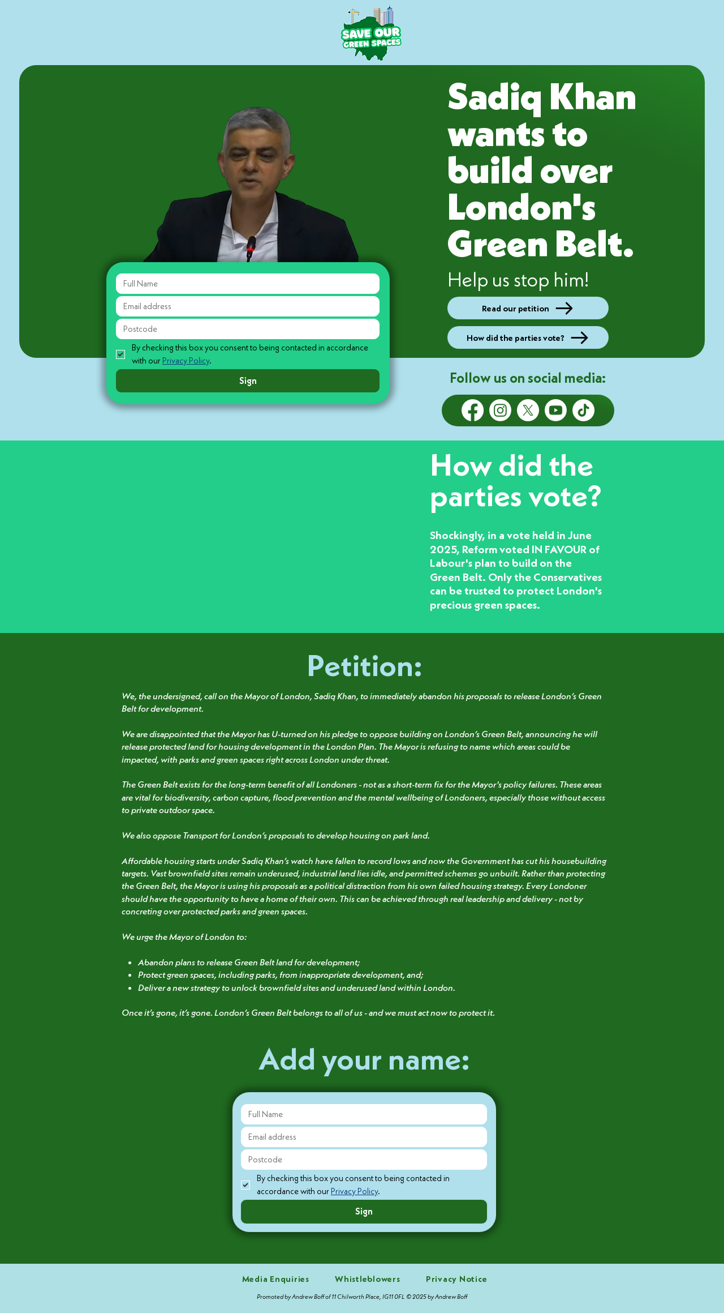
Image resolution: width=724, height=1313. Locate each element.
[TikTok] (583, 410)
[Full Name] (244, 283)
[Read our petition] (528, 308)
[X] (528, 410)
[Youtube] (556, 410)
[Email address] (244, 306)
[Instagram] (500, 410)
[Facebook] (473, 410)
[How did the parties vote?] (528, 337)
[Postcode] (244, 329)
